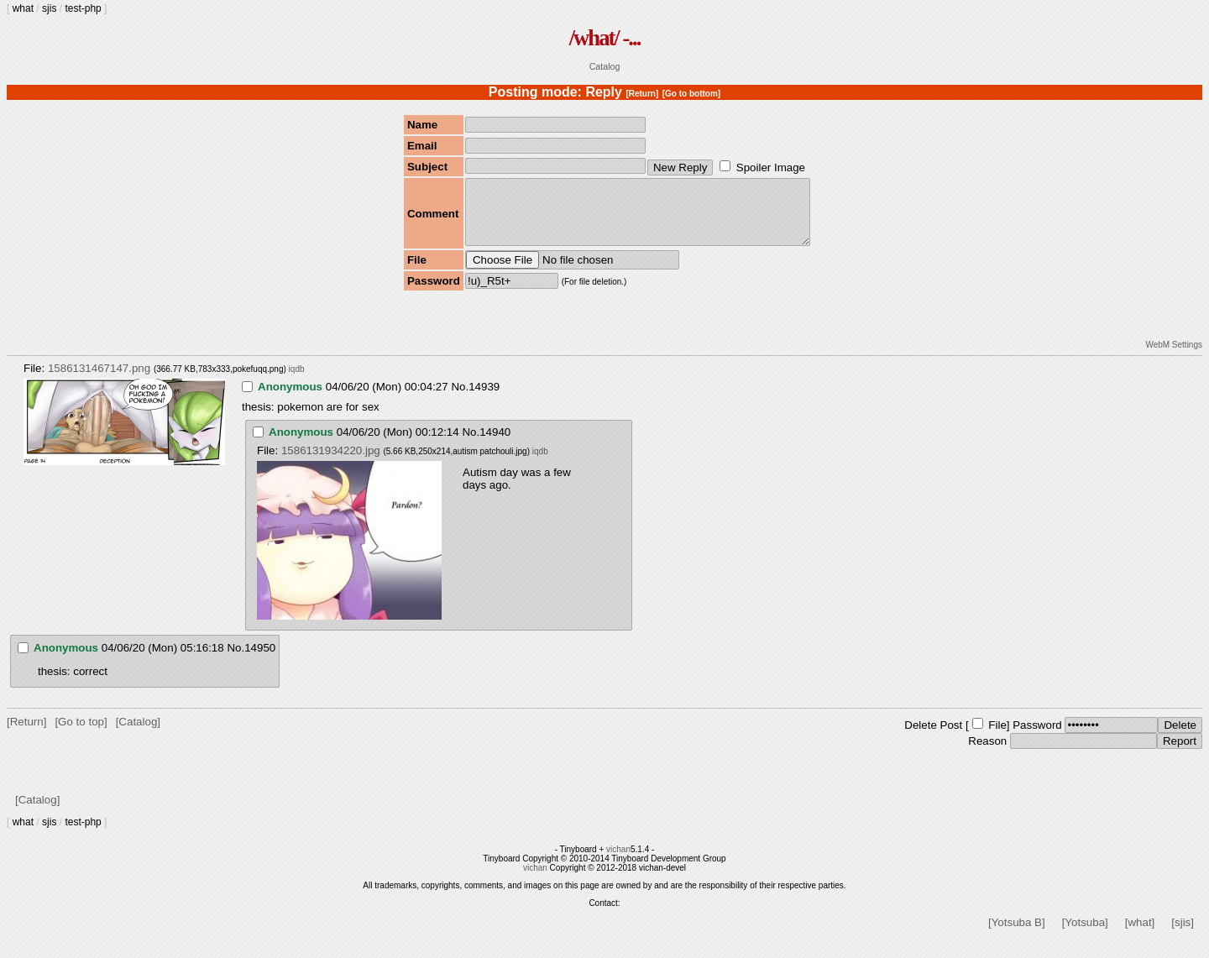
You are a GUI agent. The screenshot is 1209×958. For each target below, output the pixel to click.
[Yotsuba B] (1016, 935)
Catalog (604, 66)
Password (1037, 737)
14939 (484, 399)
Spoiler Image (770, 167)
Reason (987, 753)
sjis (49, 8)
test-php (83, 8)
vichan (618, 861)
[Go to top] (81, 734)
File (997, 737)
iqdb (297, 381)
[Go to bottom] (691, 93)
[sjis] (1182, 935)
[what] (1140, 935)
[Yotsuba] (1085, 935)
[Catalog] (138, 734)
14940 (494, 444)
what (23, 8)
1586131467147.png (99, 380)
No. (459, 399)
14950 (259, 660)
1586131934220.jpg (330, 463)
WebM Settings (1173, 357)
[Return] (641, 93)
